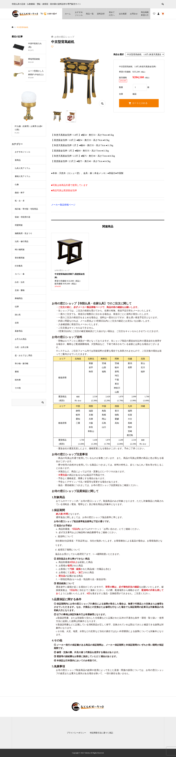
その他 (18, 388)
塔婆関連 (19, 225)
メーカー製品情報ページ (63, 205)
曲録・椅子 (19, 193)
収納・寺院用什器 (22, 217)
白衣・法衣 (19, 282)
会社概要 (123, 14)
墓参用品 (19, 331)
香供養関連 (19, 258)
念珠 (17, 323)
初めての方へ (112, 13)
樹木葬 (18, 380)
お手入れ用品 (20, 339)
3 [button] (31, 120)
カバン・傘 (19, 274)
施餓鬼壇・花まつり (23, 233)
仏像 (17, 185)
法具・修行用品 (21, 241)
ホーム (68, 14)
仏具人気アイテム (22, 168)
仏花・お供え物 (21, 347)
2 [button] (28, 120)
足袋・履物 (19, 290)
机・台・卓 (19, 201)
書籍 (17, 372)
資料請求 (101, 14)
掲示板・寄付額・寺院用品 (26, 209)
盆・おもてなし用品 (23, 355)
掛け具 (18, 315)
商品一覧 (90, 14)
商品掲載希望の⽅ (145, 13)
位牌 (17, 307)
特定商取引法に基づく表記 (101, 733)
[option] (29, 112)
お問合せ (134, 14)
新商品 (18, 160)
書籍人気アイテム (22, 176)
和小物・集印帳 (21, 364)
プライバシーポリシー (76, 733)
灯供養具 (19, 266)
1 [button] (26, 120)
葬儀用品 (19, 298)
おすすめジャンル (79, 13)
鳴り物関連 (19, 250)
